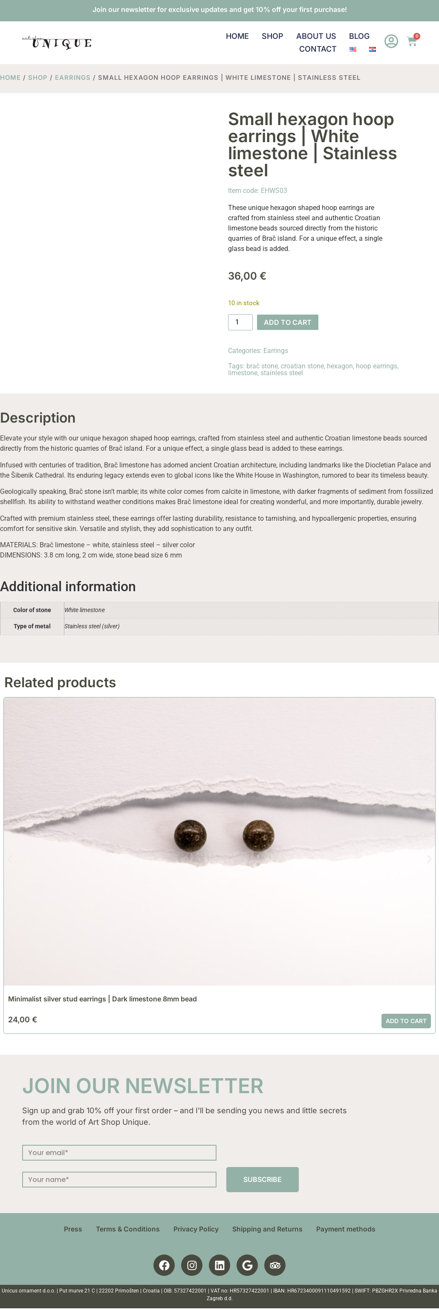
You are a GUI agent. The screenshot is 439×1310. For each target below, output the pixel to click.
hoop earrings (376, 366)
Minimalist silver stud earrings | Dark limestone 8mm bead (102, 999)
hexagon (340, 366)
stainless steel (281, 373)
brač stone (262, 366)
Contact (317, 48)
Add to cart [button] (406, 1020)
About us (316, 36)
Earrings (73, 78)
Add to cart (288, 322)
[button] (9, 859)
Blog (359, 36)
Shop (272, 36)
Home (236, 36)
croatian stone (302, 366)
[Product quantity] (240, 322)
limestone (242, 373)
